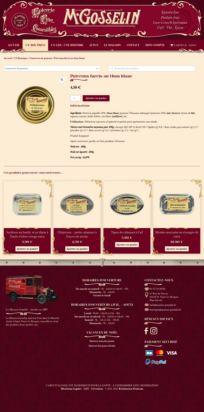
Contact (133, 45)
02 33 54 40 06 (157, 289)
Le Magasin (112, 45)
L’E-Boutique (35, 45)
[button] (62, 79)
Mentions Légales (71, 389)
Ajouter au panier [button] (27, 249)
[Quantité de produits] (75, 98)
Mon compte (155, 45)
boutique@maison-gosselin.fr (165, 310)
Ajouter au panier (96, 98)
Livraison (97, 389)
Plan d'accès (156, 300)
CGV (86, 389)
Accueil (14, 45)
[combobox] (52, 68)
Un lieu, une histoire (67, 45)
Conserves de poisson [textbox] (51, 68)
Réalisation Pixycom (131, 389)
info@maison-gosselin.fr (163, 305)
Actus (93, 45)
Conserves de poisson (40, 58)
